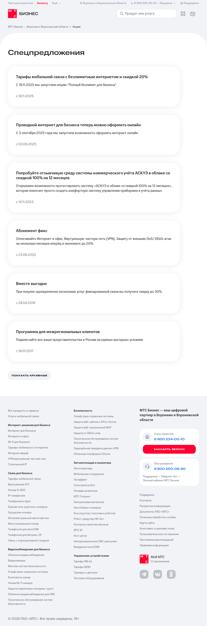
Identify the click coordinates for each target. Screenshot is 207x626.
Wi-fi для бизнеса (19, 442)
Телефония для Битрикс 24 (25, 535)
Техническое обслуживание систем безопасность (30, 602)
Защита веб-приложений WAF (92, 428)
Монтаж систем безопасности (27, 566)
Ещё (57, 3)
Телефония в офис (19, 501)
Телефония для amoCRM (23, 529)
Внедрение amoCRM (86, 547)
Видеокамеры (17, 561)
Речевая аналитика (85, 491)
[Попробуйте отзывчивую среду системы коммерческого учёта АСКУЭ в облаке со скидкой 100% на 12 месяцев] (94, 187)
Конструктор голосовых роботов (94, 513)
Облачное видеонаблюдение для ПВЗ (31, 594)
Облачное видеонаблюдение (26, 555)
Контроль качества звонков (91, 525)
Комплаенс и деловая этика (157, 529)
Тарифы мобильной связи (24, 479)
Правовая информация (154, 545)
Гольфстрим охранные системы (28, 572)
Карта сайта (147, 523)
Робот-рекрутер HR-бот (89, 519)
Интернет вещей (18, 453)
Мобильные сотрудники (89, 474)
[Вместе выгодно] (94, 293)
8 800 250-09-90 (170, 469)
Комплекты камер (19, 578)
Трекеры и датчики (86, 573)
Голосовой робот (84, 485)
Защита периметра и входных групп (31, 589)
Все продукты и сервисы (23, 411)
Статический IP (17, 464)
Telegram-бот (169, 477)
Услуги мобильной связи (23, 416)
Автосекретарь (83, 468)
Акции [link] (77, 27)
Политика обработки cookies (158, 517)
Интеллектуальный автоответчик (28, 518)
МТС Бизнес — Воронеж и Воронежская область (38, 27)
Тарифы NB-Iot (83, 561)
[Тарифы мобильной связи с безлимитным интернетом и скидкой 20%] (94, 87)
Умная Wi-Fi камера (20, 583)
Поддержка (150, 477)
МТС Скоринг (82, 497)
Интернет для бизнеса (22, 431)
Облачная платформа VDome (92, 454)
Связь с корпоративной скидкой (28, 541)
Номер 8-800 (16, 490)
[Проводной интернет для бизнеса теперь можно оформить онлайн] (94, 135)
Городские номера (19, 513)
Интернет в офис (18, 436)
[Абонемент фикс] (94, 242)
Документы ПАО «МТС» (154, 512)
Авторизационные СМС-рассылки (95, 541)
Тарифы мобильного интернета (28, 448)
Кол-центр (80, 536)
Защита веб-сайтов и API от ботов (95, 422)
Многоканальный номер (23, 524)
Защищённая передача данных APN (96, 448)
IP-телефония (16, 496)
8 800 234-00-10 (153, 3)
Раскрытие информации (155, 506)
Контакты (146, 501)
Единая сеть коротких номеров (27, 507)
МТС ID (78, 530)
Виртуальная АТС (19, 485)
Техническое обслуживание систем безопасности (96, 441)
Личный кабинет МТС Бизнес (161, 481)
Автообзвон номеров (87, 508)
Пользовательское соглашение (159, 534)
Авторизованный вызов (89, 502)
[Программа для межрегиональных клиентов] (94, 341)
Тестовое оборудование (89, 578)
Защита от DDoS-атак (87, 433)
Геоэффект (80, 480)
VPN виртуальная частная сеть (27, 459)
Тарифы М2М (82, 567)
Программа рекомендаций (157, 540)
